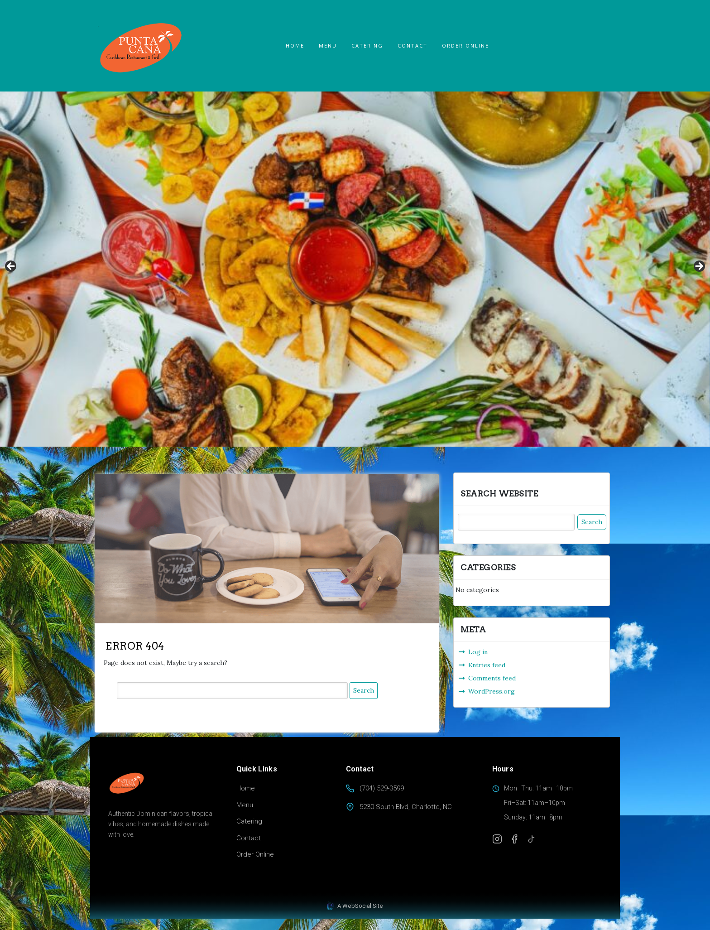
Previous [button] (11, 267)
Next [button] (698, 267)
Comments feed (492, 678)
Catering (367, 45)
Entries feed (486, 665)
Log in (478, 652)
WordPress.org (491, 691)
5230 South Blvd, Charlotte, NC (406, 807)
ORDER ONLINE (465, 45)
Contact (412, 45)
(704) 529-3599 (382, 788)
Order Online (255, 854)
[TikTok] (532, 839)
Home (295, 45)
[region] (355, 269)
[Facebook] (514, 839)
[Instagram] (497, 839)
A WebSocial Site (355, 906)
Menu (328, 45)
